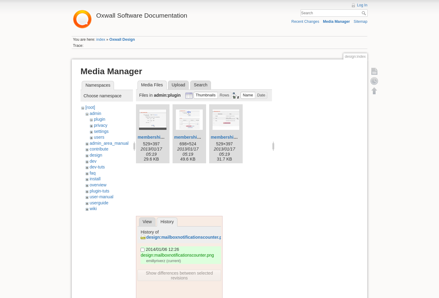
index (100, 39)
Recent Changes (305, 21)
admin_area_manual (109, 143)
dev (93, 161)
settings (101, 131)
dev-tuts (97, 167)
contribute (99, 149)
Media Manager (336, 21)
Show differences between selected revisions (179, 275)
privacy (100, 125)
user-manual (101, 196)
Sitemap (360, 21)
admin (95, 113)
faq (92, 173)
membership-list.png (232, 137)
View (147, 221)
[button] (206, 95)
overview (98, 184)
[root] (90, 107)
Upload (178, 84)
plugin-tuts (99, 191)
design (96, 155)
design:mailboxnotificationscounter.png (186, 237)
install (95, 178)
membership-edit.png (195, 137)
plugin (99, 119)
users (99, 137)
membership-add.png (159, 137)
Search (364, 13)
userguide (99, 202)
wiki (93, 208)
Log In (362, 5)
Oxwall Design (122, 39)
